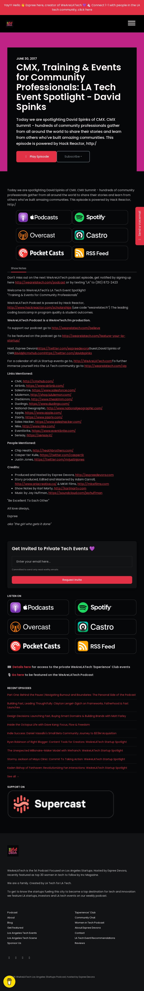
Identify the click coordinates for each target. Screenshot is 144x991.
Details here (22, 667)
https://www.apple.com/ (43, 413)
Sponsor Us (14, 943)
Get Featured (15, 927)
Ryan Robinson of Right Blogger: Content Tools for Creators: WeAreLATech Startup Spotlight (67, 742)
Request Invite (72, 580)
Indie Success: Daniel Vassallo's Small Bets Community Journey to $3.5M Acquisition (61, 733)
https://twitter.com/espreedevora (63, 348)
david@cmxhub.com (29, 353)
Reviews (80, 943)
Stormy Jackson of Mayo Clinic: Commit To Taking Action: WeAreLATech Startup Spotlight (66, 759)
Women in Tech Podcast (89, 922)
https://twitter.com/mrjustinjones (59, 459)
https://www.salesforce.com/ (54, 390)
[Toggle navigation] (131, 23)
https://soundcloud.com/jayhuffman (75, 493)
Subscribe (72, 156)
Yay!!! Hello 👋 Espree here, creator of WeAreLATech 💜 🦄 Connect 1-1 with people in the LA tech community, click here (72, 7)
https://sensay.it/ (39, 435)
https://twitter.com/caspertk (62, 455)
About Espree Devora (88, 927)
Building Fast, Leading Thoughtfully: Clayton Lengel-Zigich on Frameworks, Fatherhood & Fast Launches (67, 705)
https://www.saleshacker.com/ (58, 422)
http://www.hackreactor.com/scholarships (39, 307)
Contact (80, 933)
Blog (10, 922)
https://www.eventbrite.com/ (54, 431)
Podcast (12, 912)
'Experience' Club (85, 912)
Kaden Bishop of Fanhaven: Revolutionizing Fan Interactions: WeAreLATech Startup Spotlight (67, 768)
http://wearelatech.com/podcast (40, 282)
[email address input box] (72, 561)
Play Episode (36, 156)
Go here (18, 675)
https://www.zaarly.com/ (44, 417)
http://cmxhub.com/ (38, 381)
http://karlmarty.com (70, 488)
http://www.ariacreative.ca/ (36, 484)
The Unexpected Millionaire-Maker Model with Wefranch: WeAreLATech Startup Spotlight (65, 750)
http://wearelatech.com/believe (76, 328)
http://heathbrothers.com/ (53, 450)
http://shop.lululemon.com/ (50, 395)
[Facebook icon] (23, 958)
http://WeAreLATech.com (93, 361)
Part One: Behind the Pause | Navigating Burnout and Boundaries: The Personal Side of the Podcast (71, 695)
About (11, 917)
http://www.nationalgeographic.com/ (75, 408)
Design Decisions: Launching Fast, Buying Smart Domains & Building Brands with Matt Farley (66, 716)
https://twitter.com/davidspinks (68, 353)
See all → (13, 776)
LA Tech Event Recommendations (95, 938)
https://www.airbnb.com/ (45, 386)
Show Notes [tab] (18, 268)
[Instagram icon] (16, 958)
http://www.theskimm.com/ (52, 399)
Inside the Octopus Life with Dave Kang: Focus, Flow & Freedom (48, 725)
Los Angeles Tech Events (22, 933)
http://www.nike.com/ (38, 426)
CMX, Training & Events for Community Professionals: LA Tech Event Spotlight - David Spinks (68, 87)
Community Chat (85, 917)
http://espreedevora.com (94, 475)
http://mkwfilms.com (93, 484)
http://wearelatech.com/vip (105, 366)
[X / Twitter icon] (9, 958)
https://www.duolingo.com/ (49, 404)
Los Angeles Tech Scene (22, 938)
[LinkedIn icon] (29, 958)
